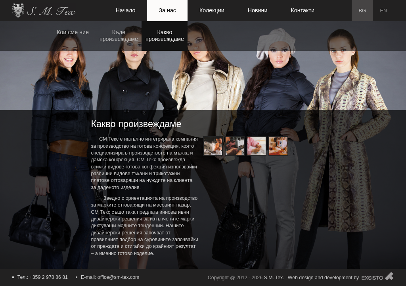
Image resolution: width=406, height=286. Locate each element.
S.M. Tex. (274, 277)
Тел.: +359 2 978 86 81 (42, 277)
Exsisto (378, 275)
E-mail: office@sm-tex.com (110, 277)
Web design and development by (323, 277)
